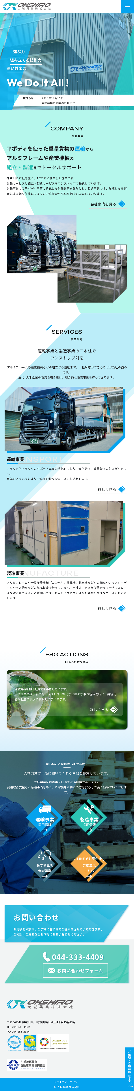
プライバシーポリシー (67, 1082)
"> (27, 6)
